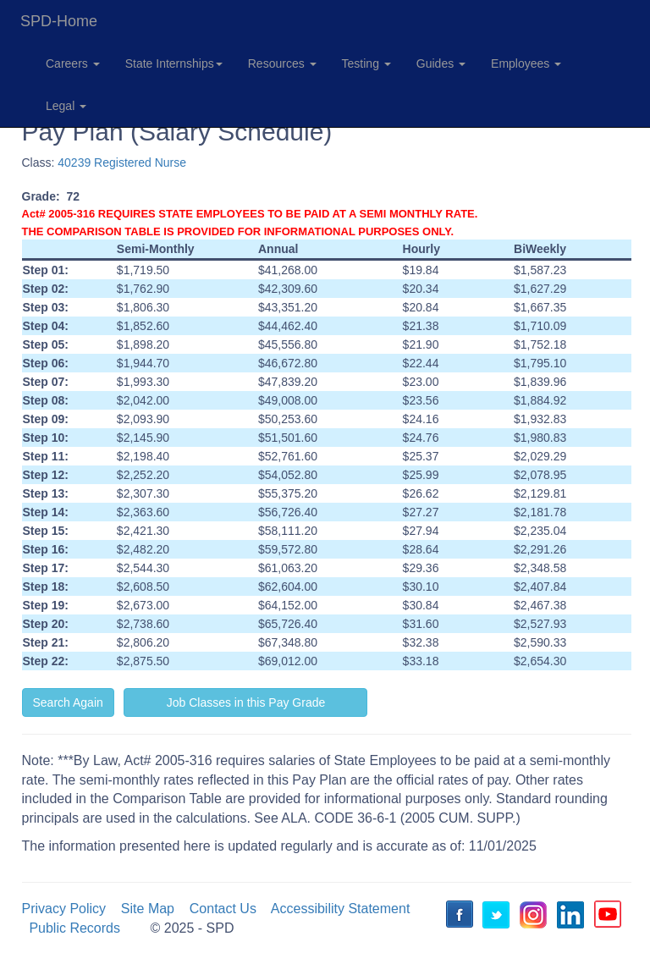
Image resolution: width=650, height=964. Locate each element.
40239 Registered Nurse (122, 162)
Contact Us (223, 908)
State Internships (174, 63)
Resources (282, 63)
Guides (440, 63)
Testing (366, 63)
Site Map (147, 908)
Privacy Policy (64, 908)
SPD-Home (58, 21)
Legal (66, 106)
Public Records (74, 928)
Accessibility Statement (340, 908)
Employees (526, 63)
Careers (73, 63)
